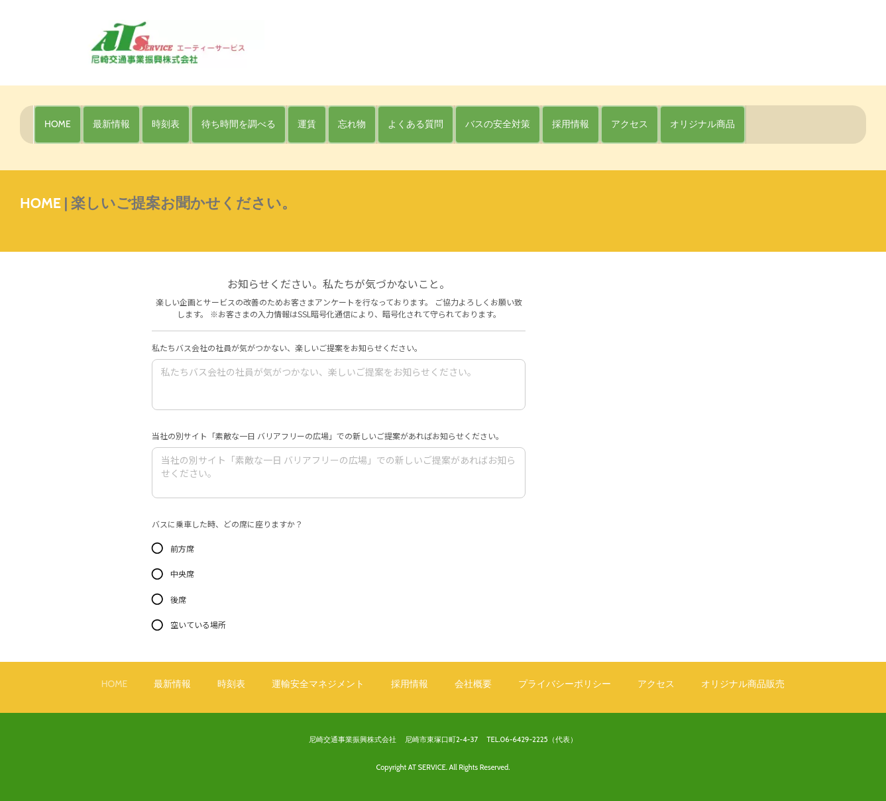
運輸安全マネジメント (318, 684)
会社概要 (473, 684)
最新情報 (111, 124)
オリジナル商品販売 (743, 684)
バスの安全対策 (497, 124)
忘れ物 (352, 124)
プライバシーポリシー (564, 684)
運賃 (307, 124)
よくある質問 (415, 124)
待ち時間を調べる (238, 124)
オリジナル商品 (702, 124)
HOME (57, 124)
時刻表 (166, 124)
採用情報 (570, 124)
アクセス (629, 124)
